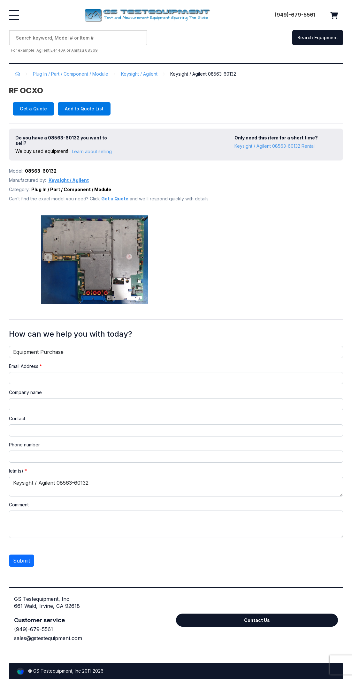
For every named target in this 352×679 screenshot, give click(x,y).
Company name (25, 392)
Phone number (24, 444)
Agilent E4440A (50, 50)
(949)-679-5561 (33, 629)
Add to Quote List (84, 108)
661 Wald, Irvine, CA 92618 (47, 606)
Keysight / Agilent (139, 74)
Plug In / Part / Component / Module (70, 74)
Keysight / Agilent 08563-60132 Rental (274, 146)
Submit (21, 560)
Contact (17, 418)
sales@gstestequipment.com (48, 638)
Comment (19, 504)
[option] (105, 259)
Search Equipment (317, 37)
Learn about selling (92, 151)
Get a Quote (33, 108)
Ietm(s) (18, 471)
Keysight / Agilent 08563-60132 (176, 486)
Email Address (25, 366)
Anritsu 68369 (84, 50)
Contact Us (257, 620)
